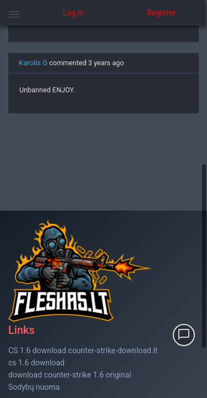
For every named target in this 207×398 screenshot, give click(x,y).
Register (161, 12)
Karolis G (33, 63)
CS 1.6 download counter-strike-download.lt (83, 350)
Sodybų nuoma (34, 387)
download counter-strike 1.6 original (69, 374)
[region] (103, 211)
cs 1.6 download (36, 362)
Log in (73, 12)
